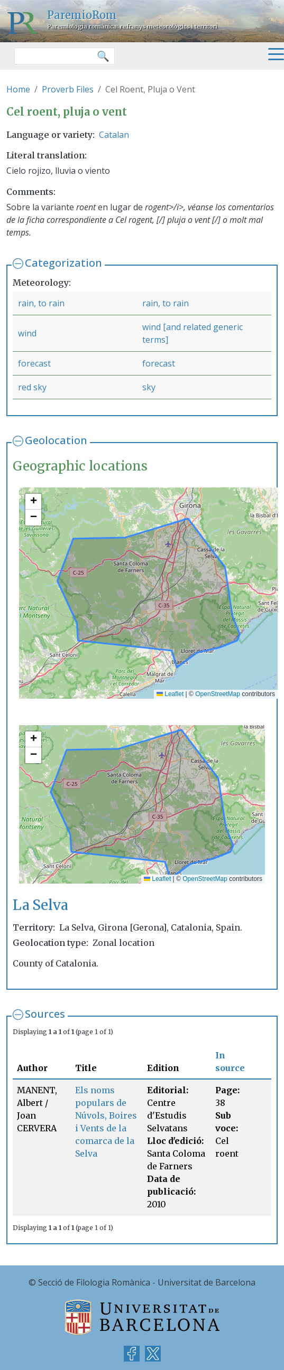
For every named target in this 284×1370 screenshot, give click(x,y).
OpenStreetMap (217, 694)
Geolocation (56, 440)
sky (148, 387)
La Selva (40, 905)
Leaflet (170, 694)
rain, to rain (41, 303)
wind (27, 333)
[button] (33, 502)
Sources (45, 1014)
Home (18, 89)
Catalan (114, 134)
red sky (32, 387)
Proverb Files (68, 89)
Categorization (63, 263)
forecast (34, 363)
